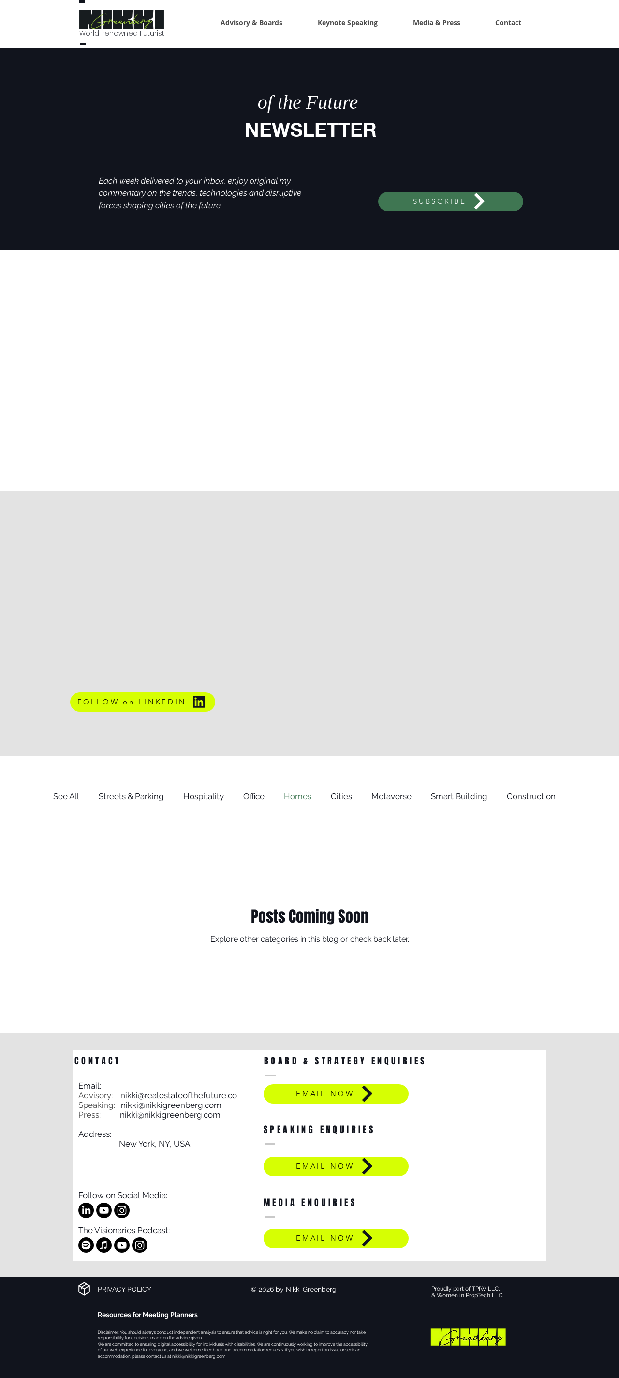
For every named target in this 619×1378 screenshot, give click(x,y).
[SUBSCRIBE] (450, 201)
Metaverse (391, 796)
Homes (297, 796)
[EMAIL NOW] (336, 1094)
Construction (531, 796)
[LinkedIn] (86, 1210)
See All (66, 796)
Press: (99, 1115)
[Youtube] (104, 1210)
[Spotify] (86, 1245)
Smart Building (459, 796)
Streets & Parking (131, 796)
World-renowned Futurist (121, 33)
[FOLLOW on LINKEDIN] (142, 702)
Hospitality (203, 796)
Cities (341, 796)
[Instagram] (122, 1210)
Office (254, 796)
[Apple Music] (104, 1245)
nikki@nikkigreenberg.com (171, 1105)
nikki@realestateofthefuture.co (178, 1095)
